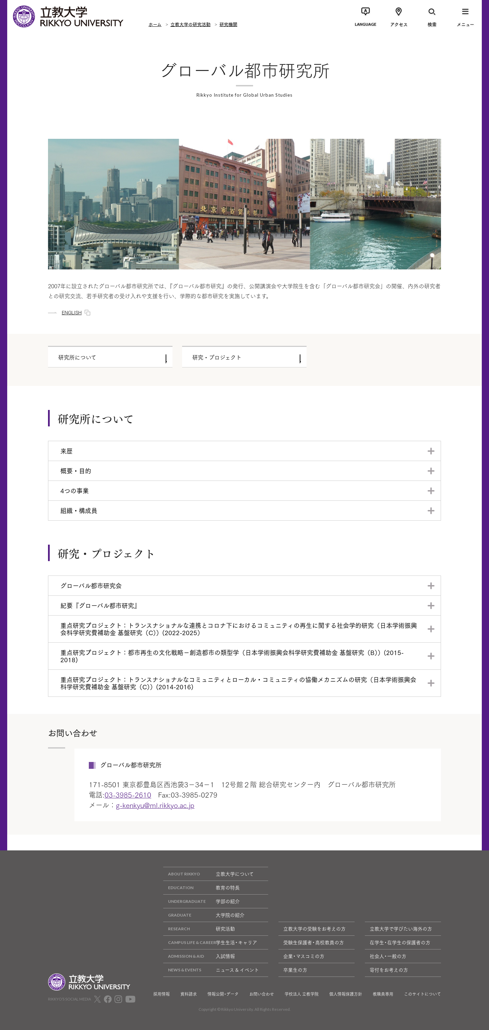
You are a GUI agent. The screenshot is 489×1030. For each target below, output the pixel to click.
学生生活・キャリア (210, 942)
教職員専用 (383, 994)
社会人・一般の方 (388, 956)
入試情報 (199, 956)
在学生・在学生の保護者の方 (400, 942)
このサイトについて (422, 994)
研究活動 (199, 928)
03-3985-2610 (128, 794)
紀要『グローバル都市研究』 (100, 605)
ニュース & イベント (211, 970)
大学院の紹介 (203, 915)
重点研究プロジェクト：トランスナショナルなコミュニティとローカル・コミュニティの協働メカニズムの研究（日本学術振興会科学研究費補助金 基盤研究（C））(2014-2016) (238, 683)
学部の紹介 (201, 901)
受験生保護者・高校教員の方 (313, 942)
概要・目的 (75, 470)
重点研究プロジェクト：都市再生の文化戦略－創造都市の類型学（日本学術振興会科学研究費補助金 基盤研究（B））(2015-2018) (232, 655)
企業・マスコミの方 (303, 956)
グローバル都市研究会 (91, 585)
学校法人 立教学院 (302, 994)
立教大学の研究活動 (190, 24)
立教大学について (208, 874)
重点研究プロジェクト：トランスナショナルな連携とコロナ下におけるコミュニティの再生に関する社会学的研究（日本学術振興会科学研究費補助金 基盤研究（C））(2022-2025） (238, 628)
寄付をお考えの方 (389, 969)
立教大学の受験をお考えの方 (314, 928)
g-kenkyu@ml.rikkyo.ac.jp (155, 804)
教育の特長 (201, 887)
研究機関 (228, 24)
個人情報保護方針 (345, 994)
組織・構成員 (78, 510)
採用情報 (161, 994)
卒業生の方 (295, 969)
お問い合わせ (261, 994)
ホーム (155, 24)
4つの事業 (74, 490)
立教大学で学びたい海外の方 (401, 928)
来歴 (66, 451)
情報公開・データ (223, 994)
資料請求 (188, 994)
